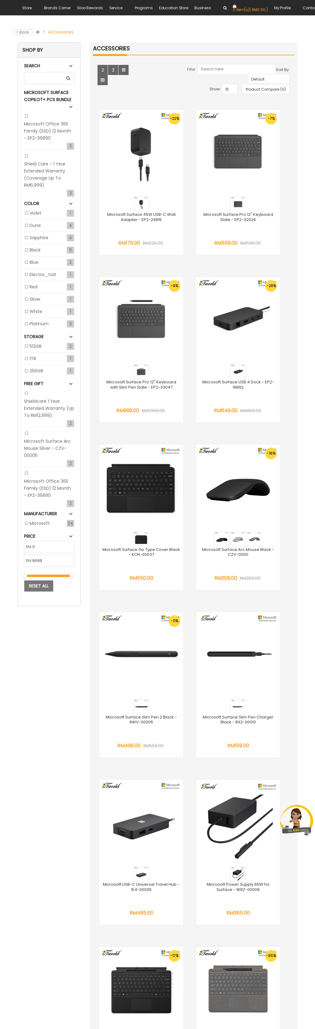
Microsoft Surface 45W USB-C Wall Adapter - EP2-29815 (126, 190)
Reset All (39, 586)
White (36, 311)
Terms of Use (229, 801)
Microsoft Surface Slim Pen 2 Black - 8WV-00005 (126, 466)
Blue (34, 262)
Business (202, 7)
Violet (36, 213)
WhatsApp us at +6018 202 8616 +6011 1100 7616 (151, 828)
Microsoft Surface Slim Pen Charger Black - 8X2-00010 (193, 466)
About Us (224, 794)
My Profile (282, 7)
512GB (36, 346)
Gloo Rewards (90, 7)
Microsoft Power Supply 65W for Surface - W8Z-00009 (126, 603)
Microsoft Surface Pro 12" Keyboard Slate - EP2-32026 (193, 190)
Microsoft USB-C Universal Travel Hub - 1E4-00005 (261, 466)
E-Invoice (225, 875)
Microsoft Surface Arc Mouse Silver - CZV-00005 (47, 448)
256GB (36, 371)
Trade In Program (233, 860)
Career (222, 808)
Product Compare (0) (266, 89)
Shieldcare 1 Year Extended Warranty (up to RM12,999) (49, 408)
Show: (215, 89)
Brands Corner (57, 7)
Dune (35, 225)
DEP (218, 853)
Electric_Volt (43, 274)
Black (35, 250)
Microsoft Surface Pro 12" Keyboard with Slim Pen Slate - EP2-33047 (261, 190)
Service (115, 7)
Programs (144, 7)
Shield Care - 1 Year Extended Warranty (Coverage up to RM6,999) (45, 174)
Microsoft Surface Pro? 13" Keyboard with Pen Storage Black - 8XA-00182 (193, 606)
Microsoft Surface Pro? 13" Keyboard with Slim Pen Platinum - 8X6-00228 (260, 606)
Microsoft (40, 523)
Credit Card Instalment (239, 868)
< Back (22, 32)
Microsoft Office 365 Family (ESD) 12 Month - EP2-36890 (47, 131)
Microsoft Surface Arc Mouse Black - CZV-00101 (260, 328)
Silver (35, 299)
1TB (33, 358)
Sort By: (283, 69)
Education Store (173, 7)
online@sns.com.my (148, 873)
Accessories (61, 32)
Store (26, 7)
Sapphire (39, 238)
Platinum (39, 324)
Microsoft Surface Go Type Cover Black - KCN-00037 (193, 328)
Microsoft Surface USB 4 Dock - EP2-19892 (126, 325)
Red (34, 287)
